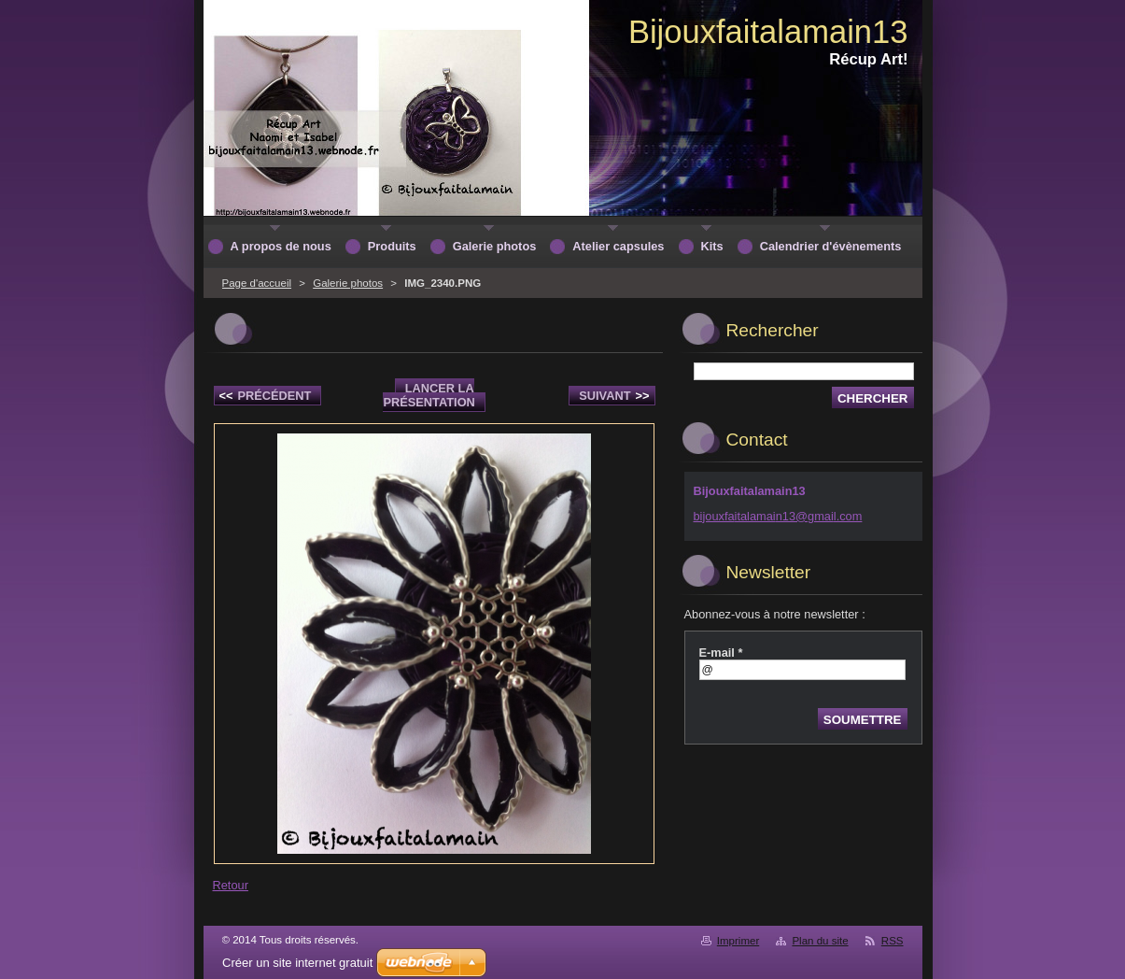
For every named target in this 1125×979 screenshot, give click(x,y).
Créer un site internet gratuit (297, 963)
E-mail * (721, 653)
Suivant (614, 396)
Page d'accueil (257, 283)
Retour (230, 885)
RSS (892, 940)
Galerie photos (348, 283)
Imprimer (738, 940)
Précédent (265, 396)
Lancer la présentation (428, 395)
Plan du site (820, 940)
